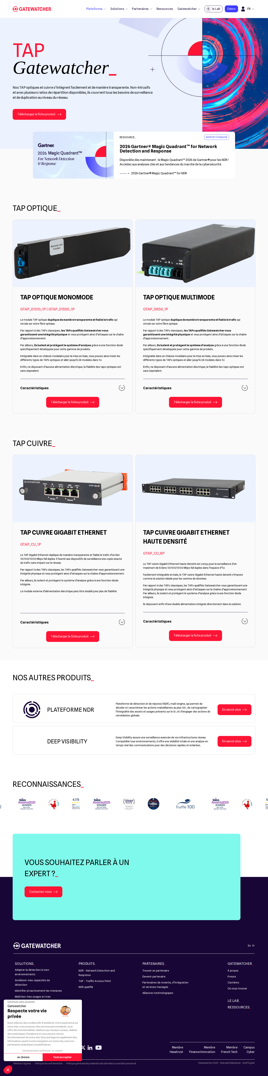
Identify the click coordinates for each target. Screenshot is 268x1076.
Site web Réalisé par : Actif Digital (237, 1062)
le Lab (213, 9)
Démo (231, 9)
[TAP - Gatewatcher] (33, 9)
